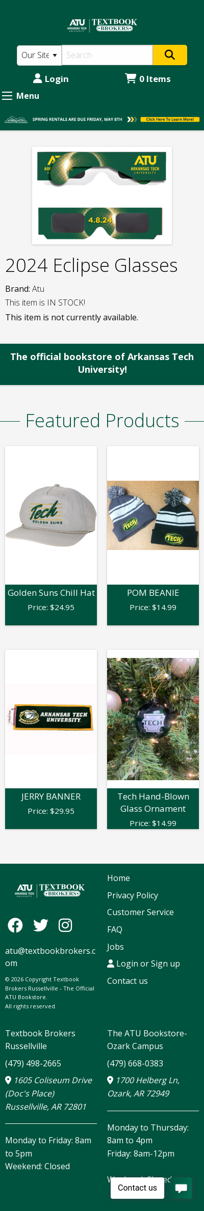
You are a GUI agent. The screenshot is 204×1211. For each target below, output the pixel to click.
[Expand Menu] (7, 96)
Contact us (127, 980)
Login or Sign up (143, 963)
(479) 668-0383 (135, 1063)
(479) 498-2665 (33, 1063)
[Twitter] (43, 925)
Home (118, 878)
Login (51, 79)
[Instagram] (65, 925)
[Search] (107, 55)
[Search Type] (39, 55)
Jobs (115, 946)
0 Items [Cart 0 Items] (148, 79)
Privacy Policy (132, 895)
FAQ (114, 929)
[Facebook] (18, 925)
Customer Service (140, 912)
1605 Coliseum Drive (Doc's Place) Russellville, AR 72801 (48, 1093)
